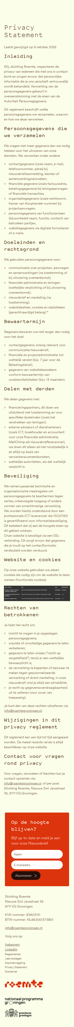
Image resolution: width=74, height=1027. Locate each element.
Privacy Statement (16, 967)
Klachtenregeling (15, 962)
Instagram (12, 944)
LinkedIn (11, 949)
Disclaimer (11, 971)
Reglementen (13, 954)
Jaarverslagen (13, 958)
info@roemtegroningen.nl (23, 928)
